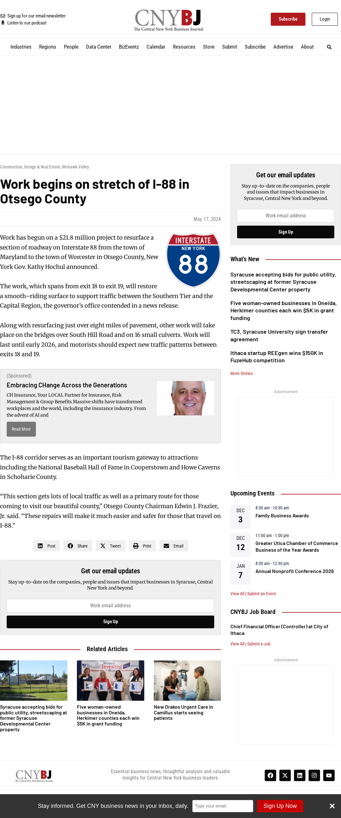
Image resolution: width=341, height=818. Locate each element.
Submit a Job (258, 643)
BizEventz (129, 47)
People (71, 47)
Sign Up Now (279, 806)
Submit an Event (261, 593)
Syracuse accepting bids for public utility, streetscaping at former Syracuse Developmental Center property (283, 282)
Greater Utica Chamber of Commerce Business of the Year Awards (297, 546)
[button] (329, 47)
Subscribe (255, 47)
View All (237, 593)
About (307, 47)
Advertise (283, 47)
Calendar (156, 47)
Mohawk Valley (75, 166)
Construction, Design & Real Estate (30, 166)
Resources (184, 47)
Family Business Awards (282, 515)
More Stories (241, 373)
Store (209, 47)
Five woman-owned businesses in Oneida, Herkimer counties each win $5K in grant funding (283, 310)
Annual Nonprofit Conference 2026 (295, 571)
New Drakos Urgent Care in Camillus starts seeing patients (183, 712)
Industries (20, 47)
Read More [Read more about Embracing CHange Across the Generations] (21, 429)
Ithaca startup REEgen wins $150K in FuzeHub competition (276, 356)
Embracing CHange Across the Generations (67, 385)
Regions (47, 47)
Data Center (98, 47)
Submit (229, 47)
